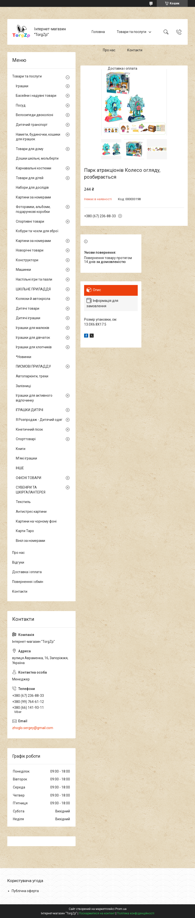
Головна (98, 32)
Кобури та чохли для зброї (37, 231)
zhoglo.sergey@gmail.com (32, 728)
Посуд (21, 105)
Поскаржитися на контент (97, 913)
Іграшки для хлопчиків (34, 347)
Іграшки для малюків (32, 328)
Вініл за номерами (30, 541)
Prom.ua (121, 909)
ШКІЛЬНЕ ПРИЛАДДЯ (33, 289)
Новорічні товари (29, 250)
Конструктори (27, 260)
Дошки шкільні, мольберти (37, 158)
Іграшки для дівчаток (33, 337)
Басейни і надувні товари (36, 96)
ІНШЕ (20, 468)
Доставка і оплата (122, 68)
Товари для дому (29, 149)
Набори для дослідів (32, 187)
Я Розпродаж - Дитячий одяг (39, 420)
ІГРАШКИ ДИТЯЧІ (29, 410)
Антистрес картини (31, 512)
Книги (20, 449)
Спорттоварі (26, 439)
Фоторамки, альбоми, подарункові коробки (33, 209)
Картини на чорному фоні (36, 521)
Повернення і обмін (27, 582)
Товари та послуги (131, 32)
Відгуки (18, 562)
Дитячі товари (27, 308)
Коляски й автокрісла (33, 299)
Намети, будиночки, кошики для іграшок (38, 136)
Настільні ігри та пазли (34, 279)
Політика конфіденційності (135, 913)
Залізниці (23, 386)
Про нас (109, 50)
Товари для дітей (29, 178)
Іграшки (22, 86)
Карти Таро (25, 531)
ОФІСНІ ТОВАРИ (28, 478)
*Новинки (23, 357)
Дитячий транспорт (32, 125)
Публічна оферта (25, 891)
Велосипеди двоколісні (34, 115)
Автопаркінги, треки (32, 376)
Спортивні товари (30, 221)
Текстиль (23, 502)
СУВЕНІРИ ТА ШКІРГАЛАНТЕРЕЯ (30, 489)
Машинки (23, 270)
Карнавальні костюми (33, 168)
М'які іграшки (26, 458)
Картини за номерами (33, 197)
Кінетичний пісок (29, 429)
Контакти (134, 50)
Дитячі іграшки (28, 318)
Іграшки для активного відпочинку (34, 397)
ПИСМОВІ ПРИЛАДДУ (33, 366)
